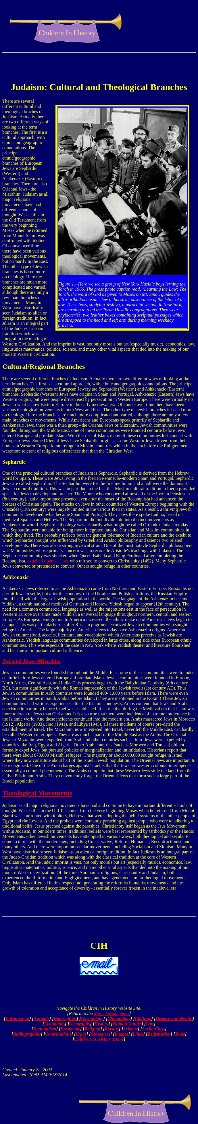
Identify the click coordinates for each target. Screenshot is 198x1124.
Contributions (58, 1034)
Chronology (92, 1018)
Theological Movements (37, 793)
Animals (41, 1018)
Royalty (112, 1028)
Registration (159, 1034)
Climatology (118, 1018)
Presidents (70, 1028)
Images (121, 1034)
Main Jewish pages (111, 1013)
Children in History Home (99, 1039)
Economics (54, 1023)
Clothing (143, 1018)
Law (150, 1023)
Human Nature (127, 1023)
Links (137, 1034)
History (101, 1023)
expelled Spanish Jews (48, 560)
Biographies (65, 1018)
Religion (92, 1028)
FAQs (81, 1034)
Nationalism (44, 1028)
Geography (79, 1023)
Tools (180, 1034)
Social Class (153, 1028)
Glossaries (100, 1034)
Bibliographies (27, 1034)
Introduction (17, 1018)
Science (130, 1028)
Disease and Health (174, 1018)
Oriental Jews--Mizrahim (31, 661)
